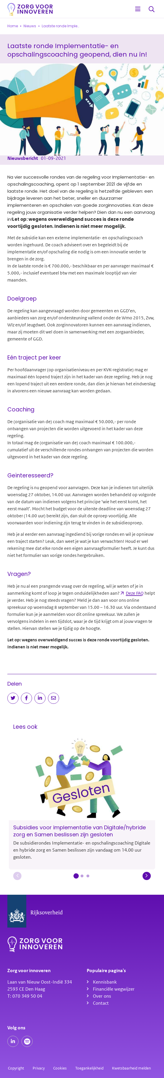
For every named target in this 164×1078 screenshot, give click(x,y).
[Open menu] (138, 9)
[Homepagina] (30, 9)
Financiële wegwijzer (114, 989)
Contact (101, 1003)
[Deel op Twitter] (13, 698)
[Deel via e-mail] (53, 698)
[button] (17, 876)
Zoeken (152, 9)
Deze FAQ (135, 593)
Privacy (39, 1068)
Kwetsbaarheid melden (131, 1068)
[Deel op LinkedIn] (40, 698)
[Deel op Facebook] (26, 698)
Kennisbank (105, 982)
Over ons (102, 996)
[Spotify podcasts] (27, 1041)
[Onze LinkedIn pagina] (13, 1041)
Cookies (60, 1068)
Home (12, 26)
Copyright (16, 1068)
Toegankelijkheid (89, 1068)
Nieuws (30, 26)
